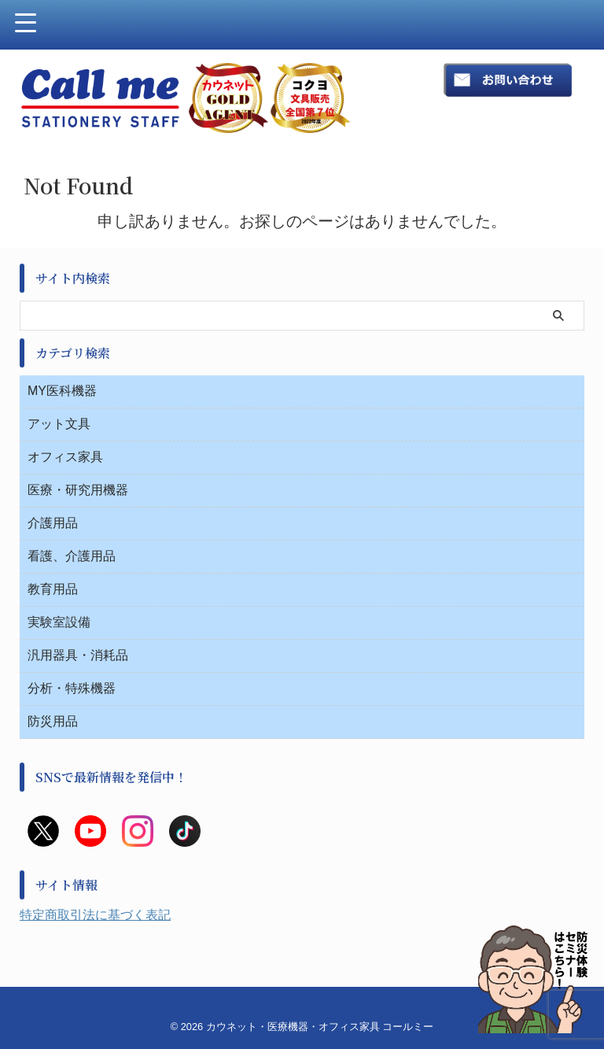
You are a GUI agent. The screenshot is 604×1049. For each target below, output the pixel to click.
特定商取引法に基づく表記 (95, 915)
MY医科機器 (62, 390)
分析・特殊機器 (72, 688)
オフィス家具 (65, 457)
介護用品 (53, 523)
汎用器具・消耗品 (78, 655)
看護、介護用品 (72, 556)
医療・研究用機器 (78, 490)
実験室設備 (59, 622)
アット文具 (59, 423)
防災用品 (53, 721)
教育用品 (53, 589)
